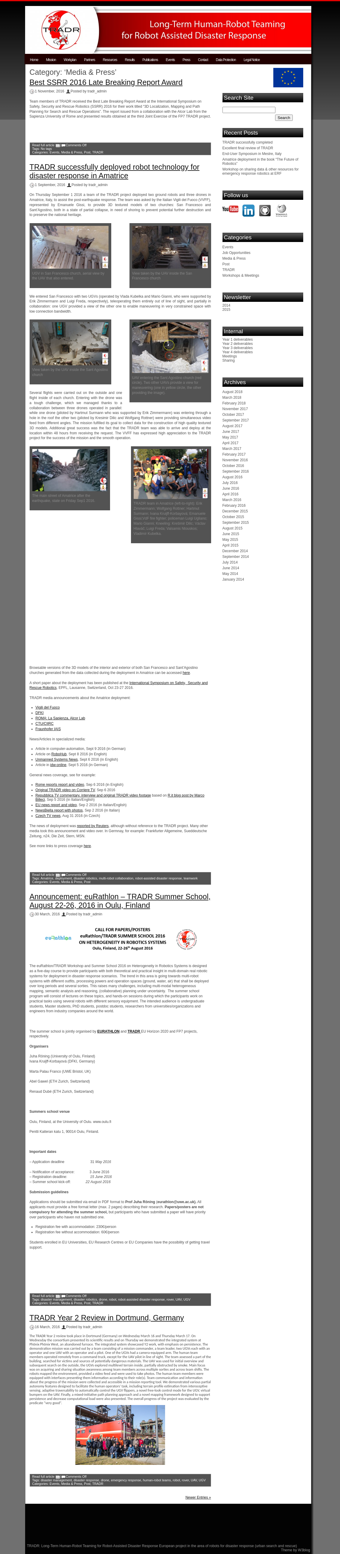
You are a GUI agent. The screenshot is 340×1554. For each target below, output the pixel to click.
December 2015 (235, 511)
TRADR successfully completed (247, 142)
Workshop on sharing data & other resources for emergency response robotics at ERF (260, 171)
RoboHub (59, 754)
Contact (203, 60)
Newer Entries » (198, 1497)
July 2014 (230, 562)
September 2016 (235, 471)
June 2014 (230, 568)
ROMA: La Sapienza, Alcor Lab (60, 718)
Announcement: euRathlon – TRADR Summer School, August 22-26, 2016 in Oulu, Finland (120, 900)
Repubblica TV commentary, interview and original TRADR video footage (93, 795)
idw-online (58, 765)
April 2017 (230, 443)
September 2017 (235, 420)
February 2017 (234, 454)
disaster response (86, 1480)
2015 (226, 310)
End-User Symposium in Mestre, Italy (252, 154)
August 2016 (232, 477)
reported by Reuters (93, 826)
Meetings (229, 356)
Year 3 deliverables (237, 348)
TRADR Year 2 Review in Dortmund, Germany (107, 1317)
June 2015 (230, 534)
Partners (89, 60)
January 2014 (233, 579)
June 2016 (230, 488)
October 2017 (233, 415)
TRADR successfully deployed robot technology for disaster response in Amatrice (114, 171)
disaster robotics (85, 878)
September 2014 (235, 557)
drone (103, 1299)
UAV (179, 1299)
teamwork (191, 878)
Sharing (228, 360)
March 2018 (231, 397)
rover (170, 1299)
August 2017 (232, 426)
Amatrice (47, 878)
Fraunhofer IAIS (48, 729)
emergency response (126, 1480)
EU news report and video (56, 805)
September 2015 (235, 522)
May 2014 (230, 574)
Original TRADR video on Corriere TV (65, 790)
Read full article (43, 145)
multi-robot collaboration (116, 878)
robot (112, 1299)
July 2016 (230, 483)
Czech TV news (48, 816)
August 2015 (232, 528)
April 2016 (230, 494)
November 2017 (235, 409)
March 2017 (231, 449)
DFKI (40, 713)
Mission (51, 60)
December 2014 (235, 551)
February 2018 (234, 403)
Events (170, 60)
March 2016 (231, 500)
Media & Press (71, 152)
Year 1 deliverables (237, 339)
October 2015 (233, 517)
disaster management (56, 1299)
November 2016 (235, 460)
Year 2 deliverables (237, 344)
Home (34, 60)
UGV (186, 1299)
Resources (110, 60)
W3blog (304, 1550)
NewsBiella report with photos (59, 810)
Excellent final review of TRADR (247, 148)
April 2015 (230, 545)
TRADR (97, 152)
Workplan (70, 60)
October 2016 (233, 466)
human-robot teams (157, 1480)
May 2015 (230, 540)
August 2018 (232, 392)
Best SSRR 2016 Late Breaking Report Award (106, 82)
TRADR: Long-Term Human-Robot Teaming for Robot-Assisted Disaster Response (93, 1546)
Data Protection (226, 60)
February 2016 (234, 505)
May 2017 (230, 437)
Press (186, 60)
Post (87, 152)
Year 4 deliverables (237, 352)
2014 (226, 305)
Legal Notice (252, 60)
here (186, 673)
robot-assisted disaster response (158, 878)
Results (130, 60)
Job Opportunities (236, 253)
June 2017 (230, 432)
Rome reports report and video (60, 785)
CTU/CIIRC (45, 724)
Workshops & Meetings (240, 275)
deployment (63, 878)
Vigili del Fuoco (48, 707)
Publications (150, 60)
